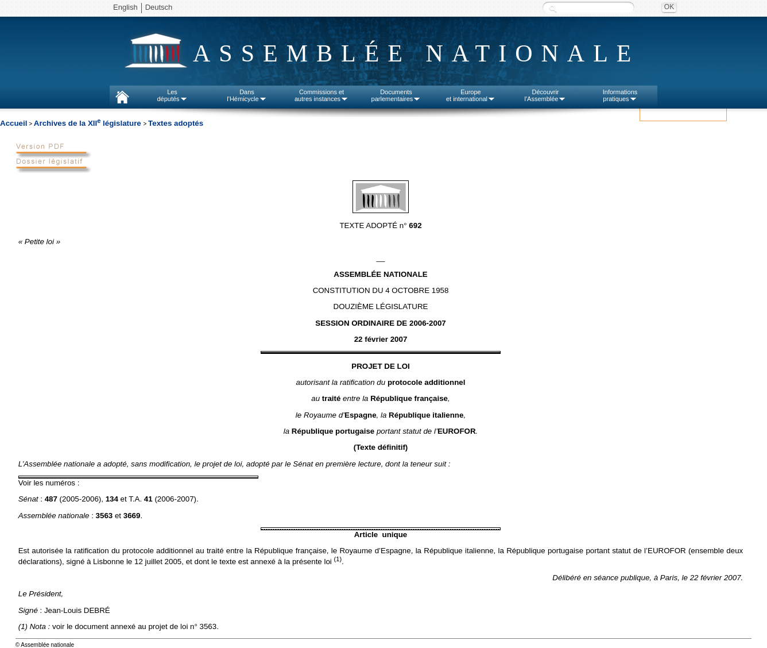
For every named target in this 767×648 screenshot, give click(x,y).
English (125, 7)
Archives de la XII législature (89, 123)
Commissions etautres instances (321, 95)
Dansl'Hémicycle (246, 95)
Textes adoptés (175, 123)
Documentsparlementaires (396, 95)
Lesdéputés (172, 95)
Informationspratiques (620, 95)
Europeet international (470, 95)
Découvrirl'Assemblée (546, 95)
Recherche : (552, 8)
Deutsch (159, 7)
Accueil (13, 123)
